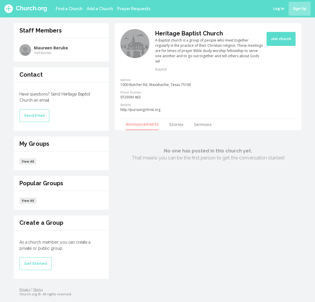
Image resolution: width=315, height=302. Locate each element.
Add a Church (100, 8)
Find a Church (69, 8)
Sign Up (299, 8)
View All (28, 161)
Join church (281, 39)
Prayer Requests (133, 8)
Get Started (35, 264)
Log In (278, 8)
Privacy (24, 289)
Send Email (34, 116)
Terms (38, 289)
